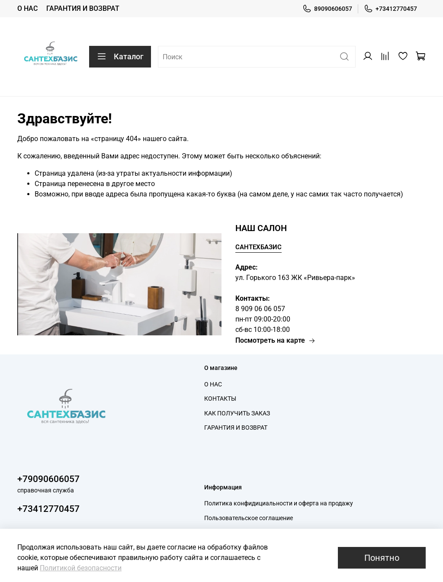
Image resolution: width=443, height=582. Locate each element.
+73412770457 (390, 8)
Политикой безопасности (81, 568)
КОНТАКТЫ (220, 398)
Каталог (120, 56)
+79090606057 (48, 479)
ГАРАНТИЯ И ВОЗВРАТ (82, 8)
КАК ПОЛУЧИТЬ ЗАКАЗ (237, 413)
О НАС (27, 8)
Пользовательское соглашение (248, 518)
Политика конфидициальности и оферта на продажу (278, 503)
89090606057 (327, 8)
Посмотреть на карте (275, 340)
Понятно (381, 558)
